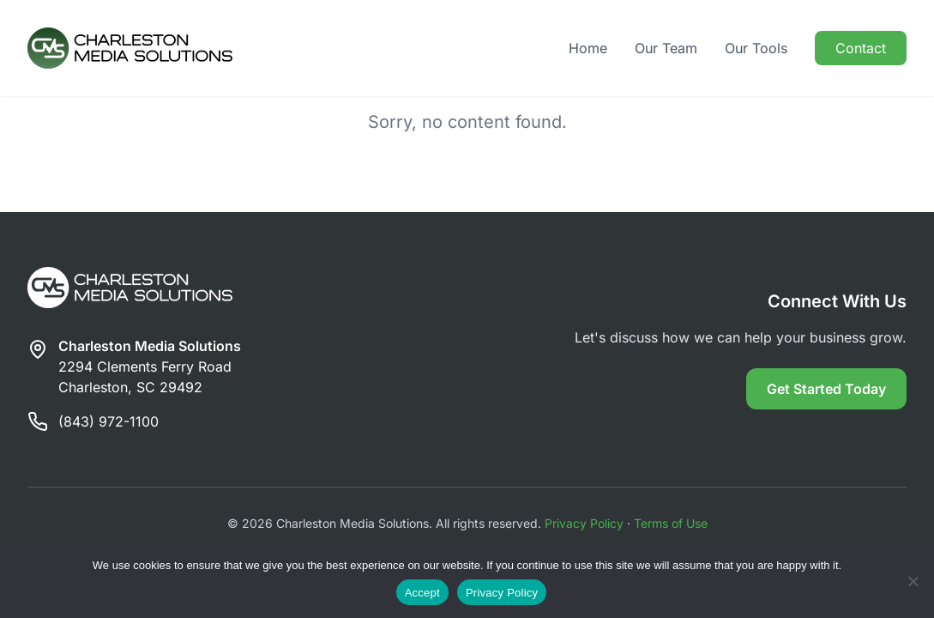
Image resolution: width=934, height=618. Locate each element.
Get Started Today (826, 388)
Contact (860, 48)
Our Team (666, 48)
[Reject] (912, 581)
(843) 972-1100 (108, 421)
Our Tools (756, 48)
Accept (422, 592)
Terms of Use (671, 523)
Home (588, 48)
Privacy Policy (584, 523)
